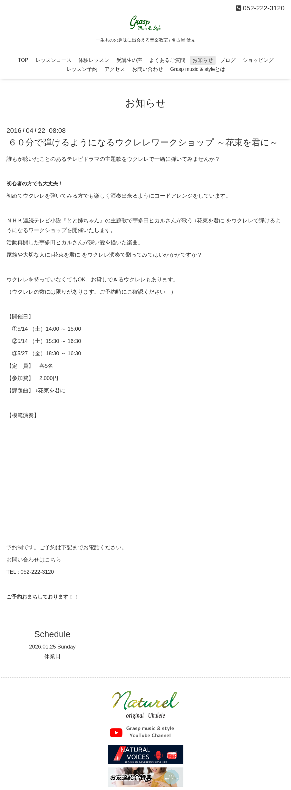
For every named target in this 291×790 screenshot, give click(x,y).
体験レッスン (93, 60)
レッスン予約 (81, 69)
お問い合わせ (147, 69)
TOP (23, 60)
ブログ (228, 60)
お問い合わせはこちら (33, 560)
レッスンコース (53, 60)
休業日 (52, 656)
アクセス (114, 69)
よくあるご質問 (167, 60)
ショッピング (258, 60)
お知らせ (202, 60)
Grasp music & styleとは (197, 69)
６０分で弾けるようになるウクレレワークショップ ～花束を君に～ (143, 142)
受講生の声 (129, 60)
